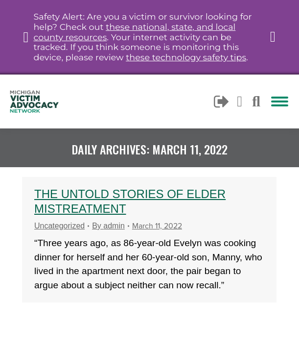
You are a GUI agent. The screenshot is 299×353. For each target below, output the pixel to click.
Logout (221, 101)
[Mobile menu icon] (279, 101)
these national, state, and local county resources (134, 32)
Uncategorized (59, 226)
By (108, 226)
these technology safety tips (186, 57)
